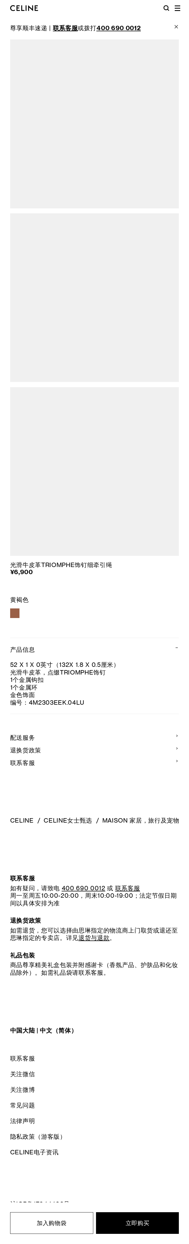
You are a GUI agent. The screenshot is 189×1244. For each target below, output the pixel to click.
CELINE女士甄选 (68, 820)
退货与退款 (93, 937)
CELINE (22, 820)
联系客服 (22, 1058)
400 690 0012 (83, 888)
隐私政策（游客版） (38, 1136)
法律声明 (22, 1120)
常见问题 (22, 1105)
